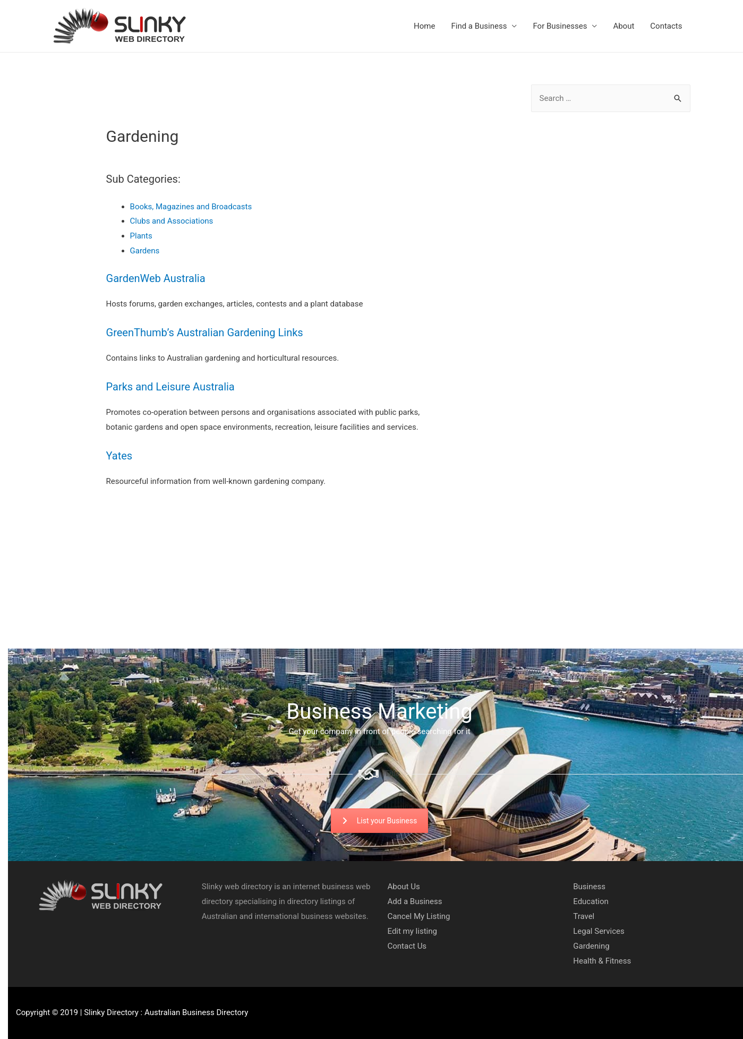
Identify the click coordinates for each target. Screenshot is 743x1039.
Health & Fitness (602, 961)
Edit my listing (412, 931)
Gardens (145, 251)
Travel (583, 916)
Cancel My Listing (419, 916)
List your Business (379, 820)
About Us (404, 886)
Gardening (591, 946)
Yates (119, 455)
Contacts (666, 26)
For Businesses (560, 26)
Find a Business (479, 26)
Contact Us (407, 946)
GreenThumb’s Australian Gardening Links (204, 332)
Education (591, 901)
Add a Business (415, 901)
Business (589, 886)
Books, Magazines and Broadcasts (191, 206)
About (623, 26)
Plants (141, 236)
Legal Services (599, 931)
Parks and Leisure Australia (170, 386)
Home (424, 26)
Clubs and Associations (171, 221)
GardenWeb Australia (156, 278)
